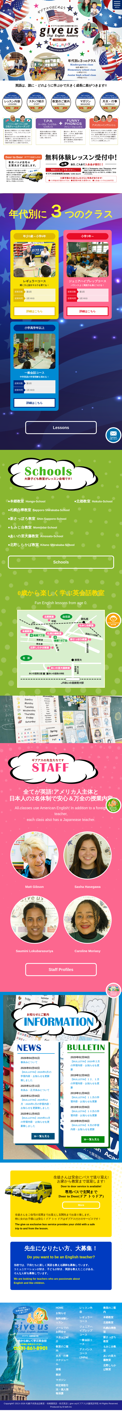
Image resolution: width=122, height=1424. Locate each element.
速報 (58, 1383)
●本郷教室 (28, 503)
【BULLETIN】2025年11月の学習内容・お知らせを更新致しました (35, 1127)
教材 (58, 1388)
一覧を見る (47, 1146)
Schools (61, 564)
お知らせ (61, 1327)
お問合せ (113, 435)
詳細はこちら (34, 311)
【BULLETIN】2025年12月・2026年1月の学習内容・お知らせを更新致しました (36, 1109)
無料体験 (113, 620)
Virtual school (113, 990)
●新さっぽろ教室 (39, 520)
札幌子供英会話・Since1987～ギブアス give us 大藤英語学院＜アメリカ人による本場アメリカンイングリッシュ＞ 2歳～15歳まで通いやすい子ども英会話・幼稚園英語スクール (61, 46)
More (81, 1219)
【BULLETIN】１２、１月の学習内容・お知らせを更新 (85, 1089)
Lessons (61, 428)
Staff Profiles (61, 974)
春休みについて (29, 1068)
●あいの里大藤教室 (37, 537)
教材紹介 (113, 805)
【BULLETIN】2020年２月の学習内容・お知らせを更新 (85, 1071)
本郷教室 (108, 1331)
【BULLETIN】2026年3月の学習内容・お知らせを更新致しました (36, 1082)
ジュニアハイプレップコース (85, 1344)
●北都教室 (92, 503)
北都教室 (108, 1336)
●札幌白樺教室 (40, 511)
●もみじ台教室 (34, 529)
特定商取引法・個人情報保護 (62, 1403)
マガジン (61, 1394)
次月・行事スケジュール (62, 1373)
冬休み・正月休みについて (35, 1095)
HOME (59, 1321)
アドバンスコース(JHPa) (85, 1367)
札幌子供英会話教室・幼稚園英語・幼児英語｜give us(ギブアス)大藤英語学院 (62, 1417)
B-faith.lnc (67, 1420)
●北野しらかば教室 (43, 546)
